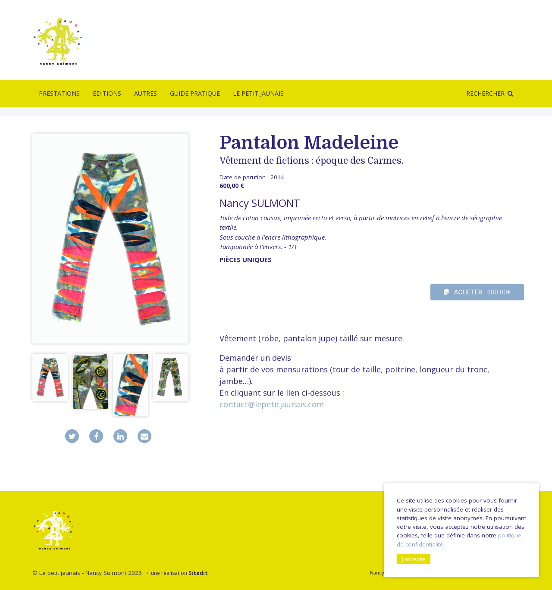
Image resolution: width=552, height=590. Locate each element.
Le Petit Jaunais (258, 93)
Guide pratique (195, 93)
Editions (107, 93)
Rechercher (485, 93)
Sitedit (198, 573)
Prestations (59, 93)
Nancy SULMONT (260, 203)
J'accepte (413, 559)
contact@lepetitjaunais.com (272, 404)
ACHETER (477, 292)
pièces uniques (246, 259)
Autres (145, 93)
